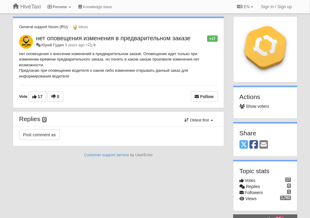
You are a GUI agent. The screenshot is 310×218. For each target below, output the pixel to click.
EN (245, 6)
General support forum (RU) (43, 27)
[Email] (263, 145)
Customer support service (106, 155)
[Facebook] (253, 145)
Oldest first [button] (198, 120)
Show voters (254, 106)
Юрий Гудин (52, 45)
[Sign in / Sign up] (276, 7)
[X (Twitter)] (243, 145)
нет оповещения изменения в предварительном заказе (113, 38)
